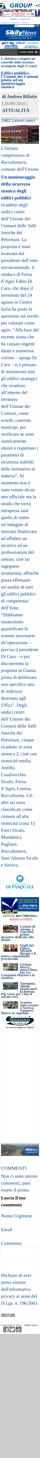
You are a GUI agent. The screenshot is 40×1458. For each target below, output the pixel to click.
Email (6, 1229)
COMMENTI (14, 1168)
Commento (11, 1243)
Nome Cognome (16, 1215)
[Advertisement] (20, 1086)
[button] (28, 52)
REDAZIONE (5, 23)
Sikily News (31, 1325)
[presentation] (15, 1266)
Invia (8, 1315)
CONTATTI (24, 23)
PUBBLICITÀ (15, 23)
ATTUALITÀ (16, 110)
